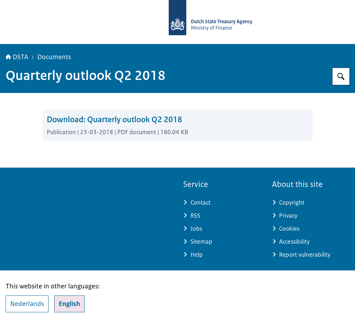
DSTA (17, 57)
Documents (54, 57)
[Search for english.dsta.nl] (341, 76)
